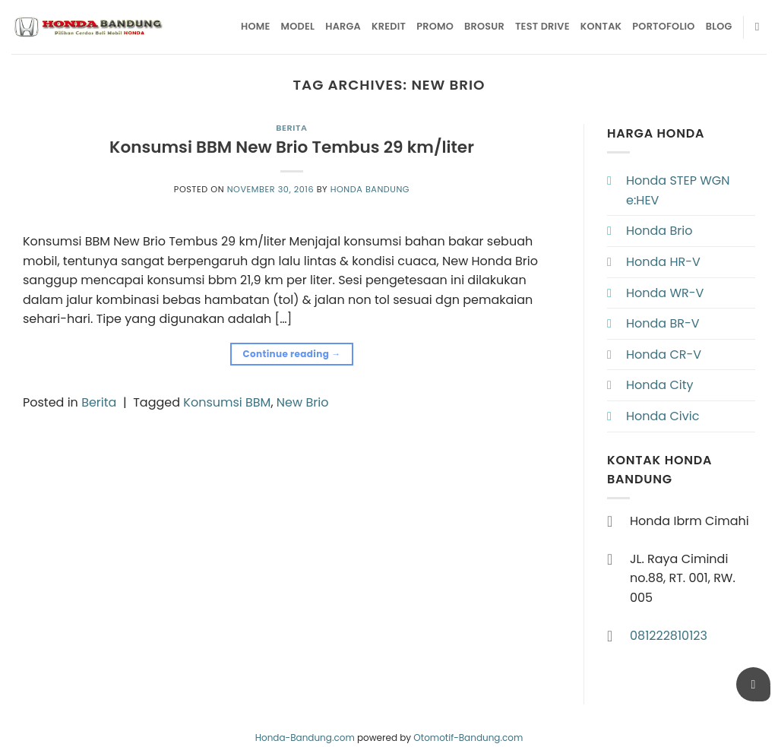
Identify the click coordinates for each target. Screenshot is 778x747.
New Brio (303, 402)
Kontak (601, 26)
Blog (719, 26)
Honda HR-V (663, 262)
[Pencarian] (761, 26)
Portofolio (663, 26)
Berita (291, 128)
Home (255, 26)
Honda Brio (659, 230)
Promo (435, 26)
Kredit (389, 26)
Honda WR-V (665, 293)
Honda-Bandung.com (305, 737)
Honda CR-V (663, 354)
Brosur (484, 26)
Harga (343, 26)
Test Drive (542, 26)
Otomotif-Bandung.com (468, 737)
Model (298, 26)
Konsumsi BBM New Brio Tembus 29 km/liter (291, 147)
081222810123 (668, 635)
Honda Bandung (370, 189)
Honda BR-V (663, 323)
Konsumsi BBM (226, 402)
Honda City (660, 385)
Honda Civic (662, 416)
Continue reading (291, 354)
